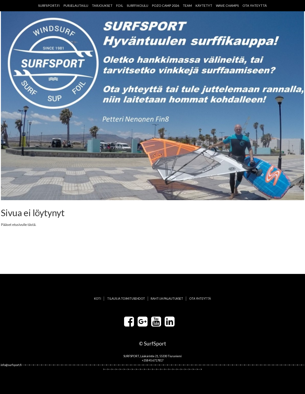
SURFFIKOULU (137, 5)
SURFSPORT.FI (49, 5)
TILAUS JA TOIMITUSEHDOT (126, 298)
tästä (31, 224)
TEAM (187, 5)
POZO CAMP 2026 (165, 5)
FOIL (119, 5)
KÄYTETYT (203, 5)
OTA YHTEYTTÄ (255, 5)
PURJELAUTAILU (75, 5)
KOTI (97, 298)
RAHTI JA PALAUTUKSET (167, 298)
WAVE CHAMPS (227, 5)
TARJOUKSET (102, 5)
